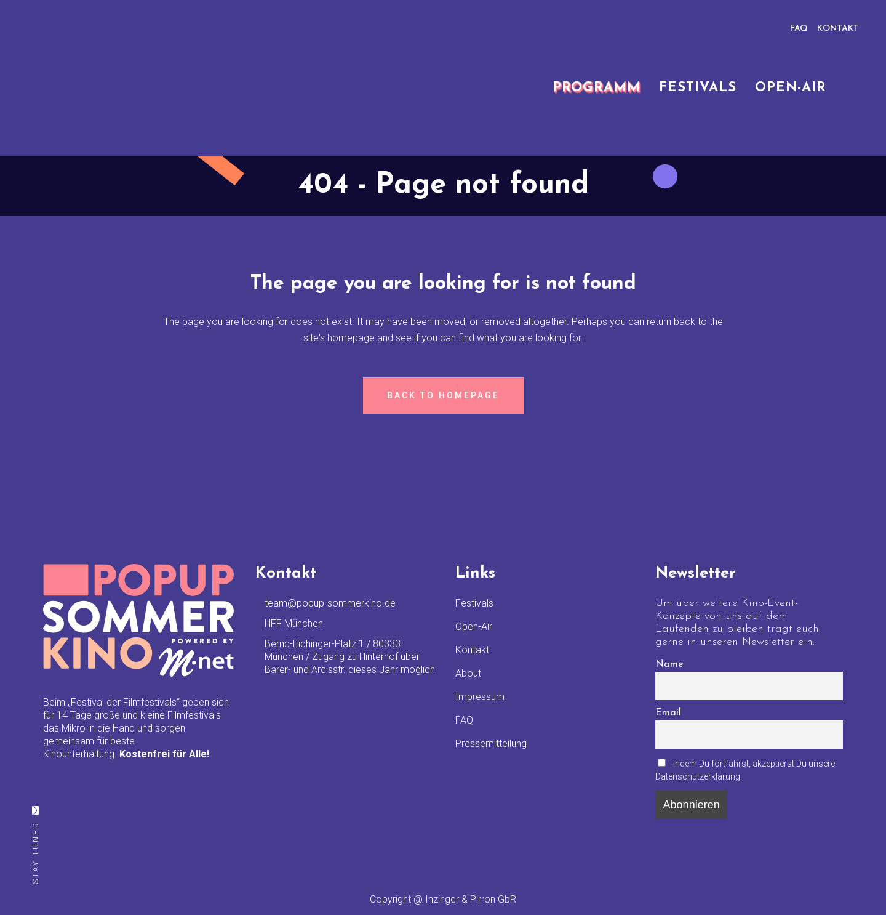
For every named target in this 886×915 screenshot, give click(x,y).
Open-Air (473, 626)
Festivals (474, 603)
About (468, 673)
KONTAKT (838, 28)
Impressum (480, 697)
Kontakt (472, 650)
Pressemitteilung (491, 743)
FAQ (799, 28)
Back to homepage (443, 395)
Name (669, 664)
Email (668, 713)
